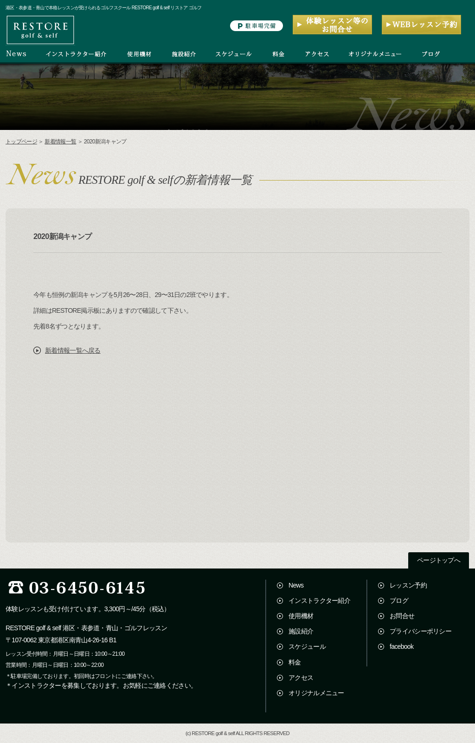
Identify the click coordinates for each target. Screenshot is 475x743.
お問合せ (402, 616)
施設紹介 (301, 631)
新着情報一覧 (60, 141)
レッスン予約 (408, 585)
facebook (401, 646)
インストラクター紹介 (319, 600)
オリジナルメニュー (316, 693)
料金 (295, 662)
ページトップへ (438, 560)
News (296, 585)
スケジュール (307, 646)
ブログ (399, 600)
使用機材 (301, 616)
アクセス (301, 677)
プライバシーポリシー (420, 631)
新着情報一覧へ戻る (73, 350)
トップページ (21, 141)
